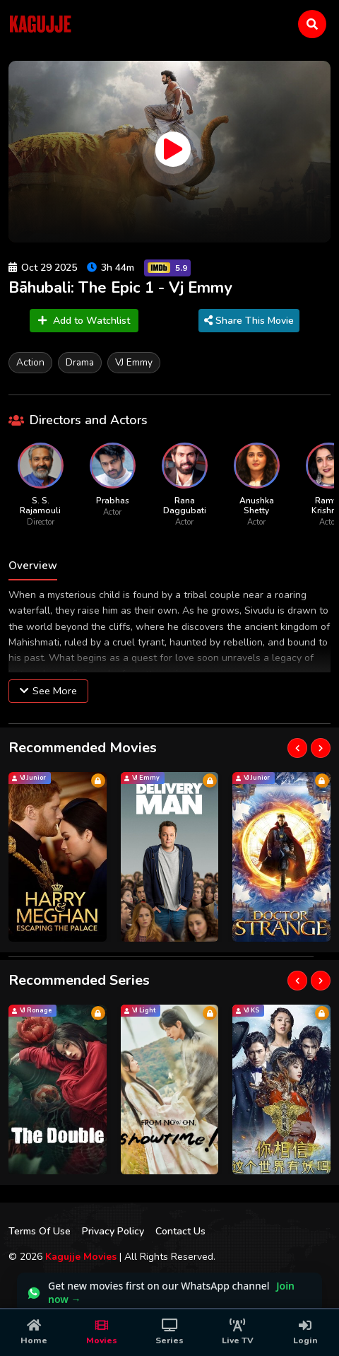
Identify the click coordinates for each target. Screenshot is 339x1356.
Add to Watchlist (84, 320)
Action (30, 362)
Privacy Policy (113, 1231)
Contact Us (180, 1231)
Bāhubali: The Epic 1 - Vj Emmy (120, 287)
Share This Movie (249, 320)
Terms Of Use (39, 1231)
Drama (80, 362)
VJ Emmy (134, 362)
